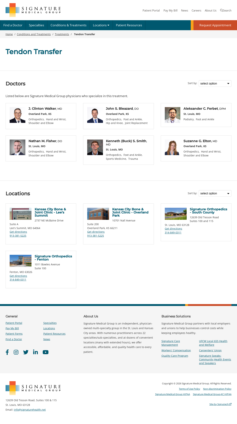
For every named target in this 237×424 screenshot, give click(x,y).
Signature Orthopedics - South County (208, 210)
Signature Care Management (170, 343)
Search (225, 10)
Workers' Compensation (176, 350)
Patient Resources (129, 25)
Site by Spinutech (220, 404)
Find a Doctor (12, 25)
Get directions (18, 231)
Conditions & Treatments (68, 25)
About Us (210, 10)
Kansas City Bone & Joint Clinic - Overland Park (130, 212)
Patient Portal (151, 10)
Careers (196, 10)
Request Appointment (215, 25)
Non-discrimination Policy (217, 388)
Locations (101, 25)
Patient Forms (14, 333)
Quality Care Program (174, 355)
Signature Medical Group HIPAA (172, 394)
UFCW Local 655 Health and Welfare (213, 343)
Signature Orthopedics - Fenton (53, 257)
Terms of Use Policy (189, 388)
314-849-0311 (173, 232)
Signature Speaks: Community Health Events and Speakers (215, 359)
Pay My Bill (170, 10)
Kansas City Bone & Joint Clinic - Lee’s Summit (50, 212)
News (184, 10)
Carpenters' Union (210, 350)
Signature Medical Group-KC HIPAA (212, 394)
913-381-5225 (18, 235)
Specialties (36, 25)
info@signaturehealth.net (30, 409)
